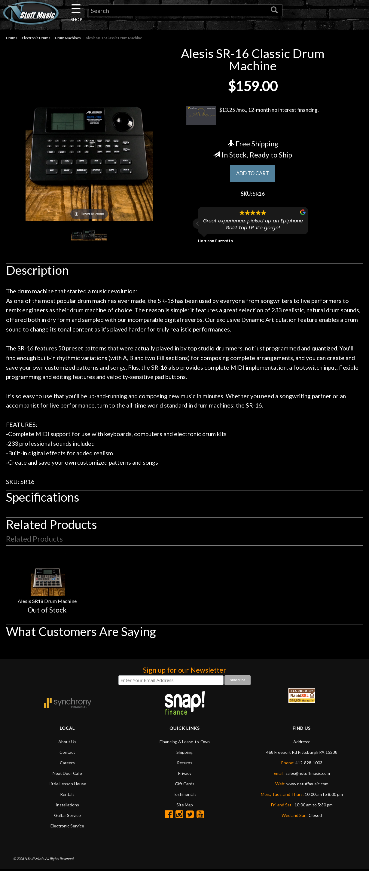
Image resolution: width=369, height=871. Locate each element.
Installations (67, 806)
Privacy (184, 775)
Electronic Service (67, 827)
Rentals (67, 796)
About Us (67, 743)
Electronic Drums (36, 38)
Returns (184, 764)
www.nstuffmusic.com (307, 785)
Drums (11, 38)
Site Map (184, 806)
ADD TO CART (252, 174)
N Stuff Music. (34, 860)
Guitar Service (67, 817)
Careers (67, 764)
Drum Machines (68, 38)
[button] (197, 225)
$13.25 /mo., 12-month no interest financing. (252, 116)
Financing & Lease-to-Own (185, 743)
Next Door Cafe (67, 775)
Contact (67, 753)
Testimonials (184, 796)
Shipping (184, 753)
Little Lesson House (67, 785)
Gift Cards (184, 785)
